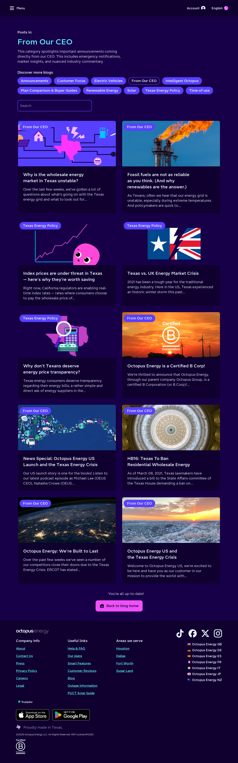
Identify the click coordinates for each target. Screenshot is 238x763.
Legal (20, 686)
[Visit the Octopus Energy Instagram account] (218, 633)
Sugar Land (124, 671)
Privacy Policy (26, 671)
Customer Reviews (82, 671)
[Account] (196, 8)
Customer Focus (71, 81)
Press (20, 663)
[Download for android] (71, 714)
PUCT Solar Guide (81, 693)
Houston (122, 648)
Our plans (75, 656)
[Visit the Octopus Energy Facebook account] (193, 633)
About (20, 648)
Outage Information (82, 686)
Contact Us (24, 656)
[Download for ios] (32, 714)
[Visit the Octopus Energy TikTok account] (180, 633)
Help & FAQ (76, 648)
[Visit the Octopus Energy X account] (205, 633)
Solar (131, 90)
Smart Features (79, 663)
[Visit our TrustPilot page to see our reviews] (53, 701)
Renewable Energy (102, 90)
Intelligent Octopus (182, 81)
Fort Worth (124, 663)
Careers (22, 678)
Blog (71, 678)
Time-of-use (199, 90)
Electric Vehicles (108, 81)
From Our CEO (144, 81)
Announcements (34, 81)
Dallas (121, 656)
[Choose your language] (220, 8)
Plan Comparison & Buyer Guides (49, 90)
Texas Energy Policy (162, 90)
